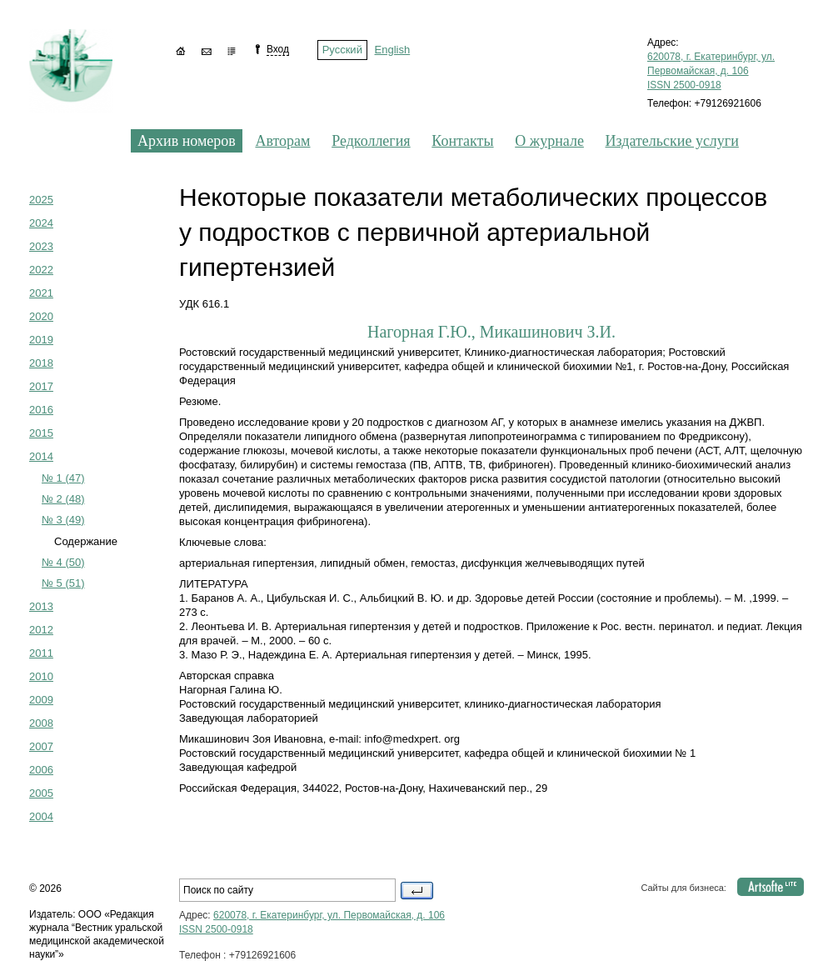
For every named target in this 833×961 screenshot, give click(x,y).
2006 (41, 769)
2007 (41, 746)
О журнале (549, 141)
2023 (41, 246)
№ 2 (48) (63, 499)
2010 (41, 676)
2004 (41, 816)
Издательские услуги (672, 141)
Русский (342, 49)
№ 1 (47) (63, 478)
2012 (41, 629)
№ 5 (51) (63, 583)
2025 (41, 199)
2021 (41, 293)
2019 (41, 339)
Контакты (462, 141)
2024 (41, 223)
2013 (41, 606)
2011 (41, 653)
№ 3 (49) (63, 519)
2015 (41, 433)
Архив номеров (186, 141)
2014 (41, 456)
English (393, 49)
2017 (41, 386)
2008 (41, 723)
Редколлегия (371, 141)
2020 (41, 316)
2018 (41, 363)
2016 (41, 409)
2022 (41, 269)
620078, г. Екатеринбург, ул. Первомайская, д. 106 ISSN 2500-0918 (711, 71)
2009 (41, 699)
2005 (41, 793)
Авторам (282, 141)
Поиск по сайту (417, 890)
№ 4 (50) (63, 562)
